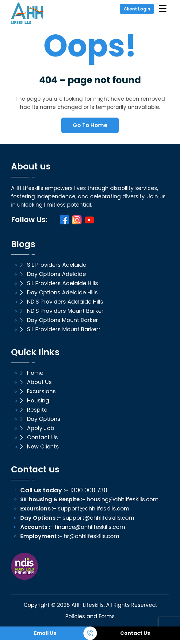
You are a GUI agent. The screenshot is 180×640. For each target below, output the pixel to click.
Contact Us (135, 633)
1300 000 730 (88, 490)
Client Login (137, 9)
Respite (37, 410)
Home (35, 373)
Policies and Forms (90, 616)
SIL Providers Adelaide (56, 265)
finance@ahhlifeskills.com (90, 527)
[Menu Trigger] (162, 8)
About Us (39, 382)
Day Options (43, 419)
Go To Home (90, 125)
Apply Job (40, 428)
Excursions (41, 391)
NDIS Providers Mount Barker (65, 311)
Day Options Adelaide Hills (62, 292)
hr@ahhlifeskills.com (91, 536)
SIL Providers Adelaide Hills (62, 283)
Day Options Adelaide (56, 274)
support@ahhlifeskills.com (93, 509)
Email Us (45, 633)
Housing (38, 401)
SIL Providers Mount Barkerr (64, 329)
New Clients (43, 447)
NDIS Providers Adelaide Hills (65, 302)
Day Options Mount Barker (62, 320)
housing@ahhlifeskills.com (123, 499)
